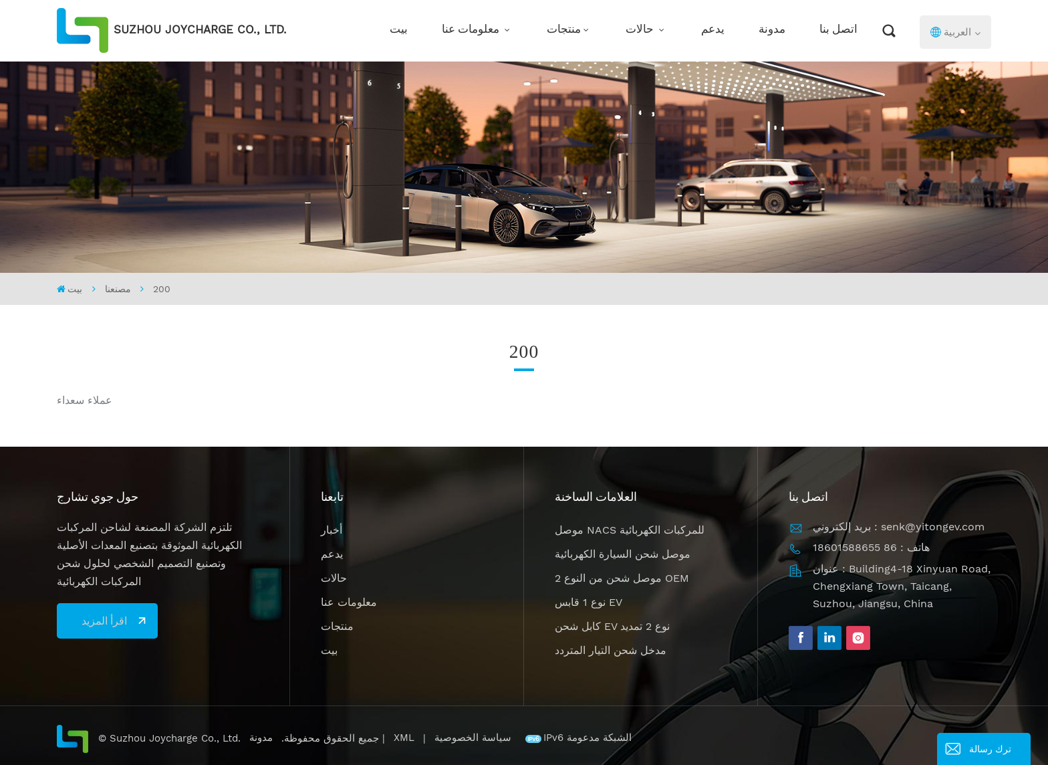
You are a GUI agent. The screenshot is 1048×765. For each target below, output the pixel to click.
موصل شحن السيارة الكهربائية (622, 554)
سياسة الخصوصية (474, 738)
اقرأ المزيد (104, 620)
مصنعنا (118, 289)
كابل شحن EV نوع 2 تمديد (612, 626)
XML (404, 738)
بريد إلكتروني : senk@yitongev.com (899, 526)
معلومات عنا (472, 30)
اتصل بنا (838, 30)
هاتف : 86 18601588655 (871, 547)
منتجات (564, 30)
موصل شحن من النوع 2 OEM (622, 578)
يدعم (713, 30)
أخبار (331, 530)
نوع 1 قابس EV (588, 602)
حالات (641, 30)
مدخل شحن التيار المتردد (610, 650)
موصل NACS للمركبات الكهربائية (629, 530)
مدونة (772, 30)
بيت (399, 30)
